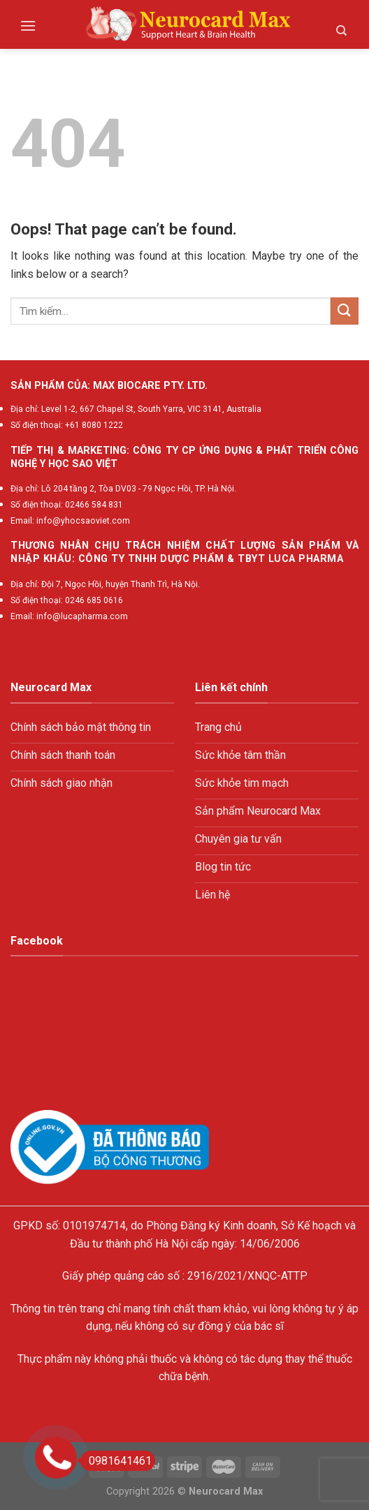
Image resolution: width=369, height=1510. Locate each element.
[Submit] (345, 311)
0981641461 (116, 1460)
